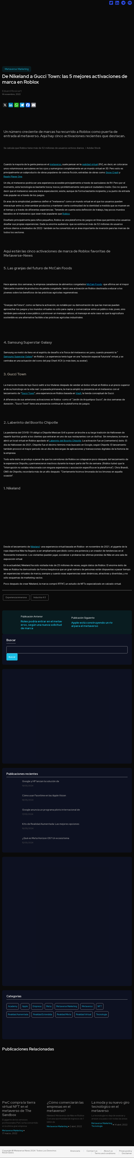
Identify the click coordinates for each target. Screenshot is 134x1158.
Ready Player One (13, 176)
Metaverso (87, 1006)
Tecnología (101, 1014)
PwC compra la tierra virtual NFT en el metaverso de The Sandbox (18, 1109)
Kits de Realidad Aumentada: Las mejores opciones (50, 824)
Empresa (37, 1006)
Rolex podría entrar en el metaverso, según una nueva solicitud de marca (41, 625)
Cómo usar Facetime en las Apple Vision (44, 795)
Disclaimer (127, 1153)
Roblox (66, 213)
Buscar (11, 640)
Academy (12, 1006)
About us (108, 1151)
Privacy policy (125, 1151)
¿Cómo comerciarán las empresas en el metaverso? (65, 1107)
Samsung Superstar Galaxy (18, 356)
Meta (48, 1006)
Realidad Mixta (64, 1014)
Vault (78, 393)
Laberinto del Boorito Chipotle (65, 440)
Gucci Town (28, 393)
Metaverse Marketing (17, 69)
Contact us (92, 1151)
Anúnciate (76, 1151)
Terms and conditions (105, 1153)
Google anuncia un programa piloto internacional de (51, 810)
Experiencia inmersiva (16, 597)
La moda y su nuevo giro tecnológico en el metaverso (110, 1107)
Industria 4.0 (40, 597)
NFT (100, 1006)
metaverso (55, 164)
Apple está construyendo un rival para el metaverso (92, 624)
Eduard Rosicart (12, 91)
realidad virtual (90, 164)
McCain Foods (94, 284)
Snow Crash (112, 172)
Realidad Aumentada (18, 1014)
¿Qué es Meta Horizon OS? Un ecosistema (45, 838)
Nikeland (35, 546)
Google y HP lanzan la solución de (40, 781)
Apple (25, 1006)
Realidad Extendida (42, 1014)
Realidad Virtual (83, 1014)
